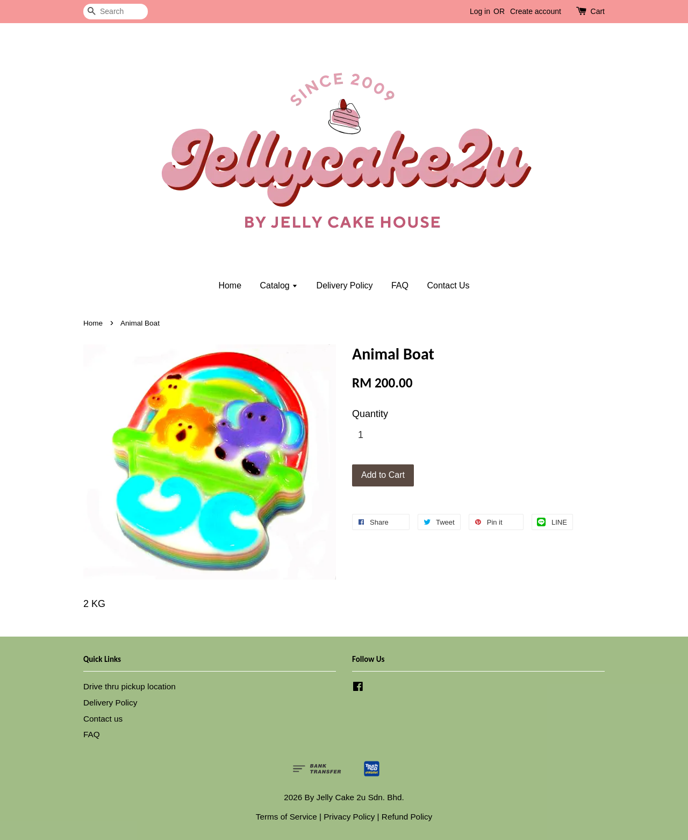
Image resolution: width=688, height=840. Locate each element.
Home (229, 285)
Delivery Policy (345, 285)
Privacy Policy (349, 816)
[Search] (115, 11)
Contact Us (448, 285)
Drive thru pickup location (129, 686)
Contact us (103, 718)
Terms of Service (286, 816)
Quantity (370, 413)
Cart (598, 11)
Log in (480, 11)
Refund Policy (407, 816)
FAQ (399, 285)
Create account (535, 11)
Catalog (279, 285)
